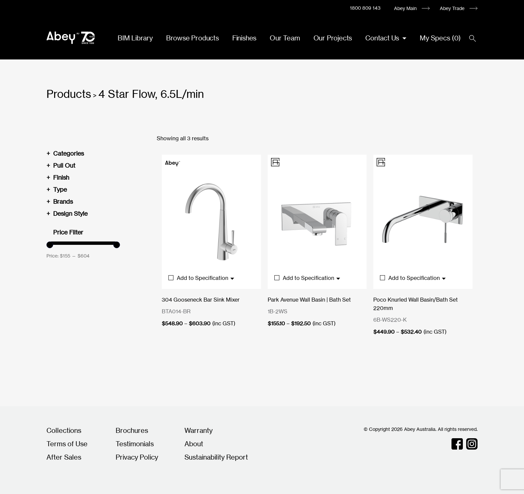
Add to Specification (201, 278)
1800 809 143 (365, 8)
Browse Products (192, 38)
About (193, 444)
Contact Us (383, 38)
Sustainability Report (216, 457)
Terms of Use (67, 444)
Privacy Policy (137, 457)
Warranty (198, 430)
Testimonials (135, 444)
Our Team (285, 38)
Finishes (244, 38)
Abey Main (405, 8)
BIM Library (135, 38)
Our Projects (332, 38)
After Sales (63, 457)
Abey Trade (452, 8)
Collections (63, 430)
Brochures (132, 430)
